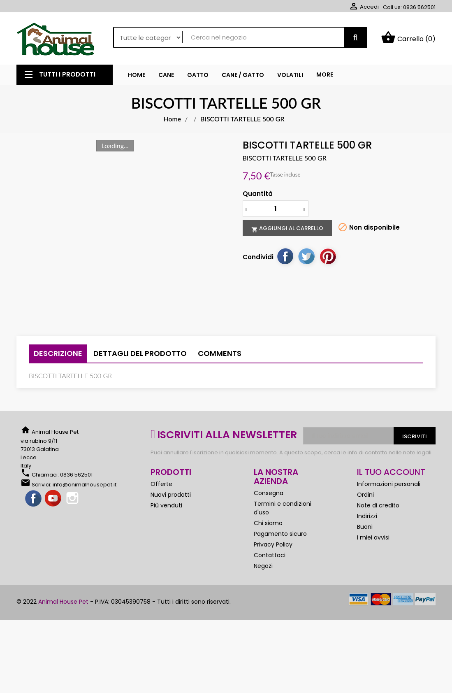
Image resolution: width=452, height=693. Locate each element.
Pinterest (328, 256)
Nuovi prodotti (171, 495)
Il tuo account (391, 472)
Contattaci (269, 555)
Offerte (161, 484)
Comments (219, 353)
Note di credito (378, 505)
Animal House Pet (63, 602)
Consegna (268, 493)
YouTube (53, 499)
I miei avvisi (373, 537)
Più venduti (166, 505)
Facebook (34, 499)
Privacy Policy (273, 544)
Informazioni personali (388, 484)
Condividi (285, 256)
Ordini (365, 495)
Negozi (263, 566)
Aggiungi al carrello (287, 228)
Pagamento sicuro (280, 534)
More (324, 74)
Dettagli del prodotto (140, 353)
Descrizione (58, 353)
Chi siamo (268, 523)
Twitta (306, 256)
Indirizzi (367, 516)
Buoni (365, 527)
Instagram (73, 499)
